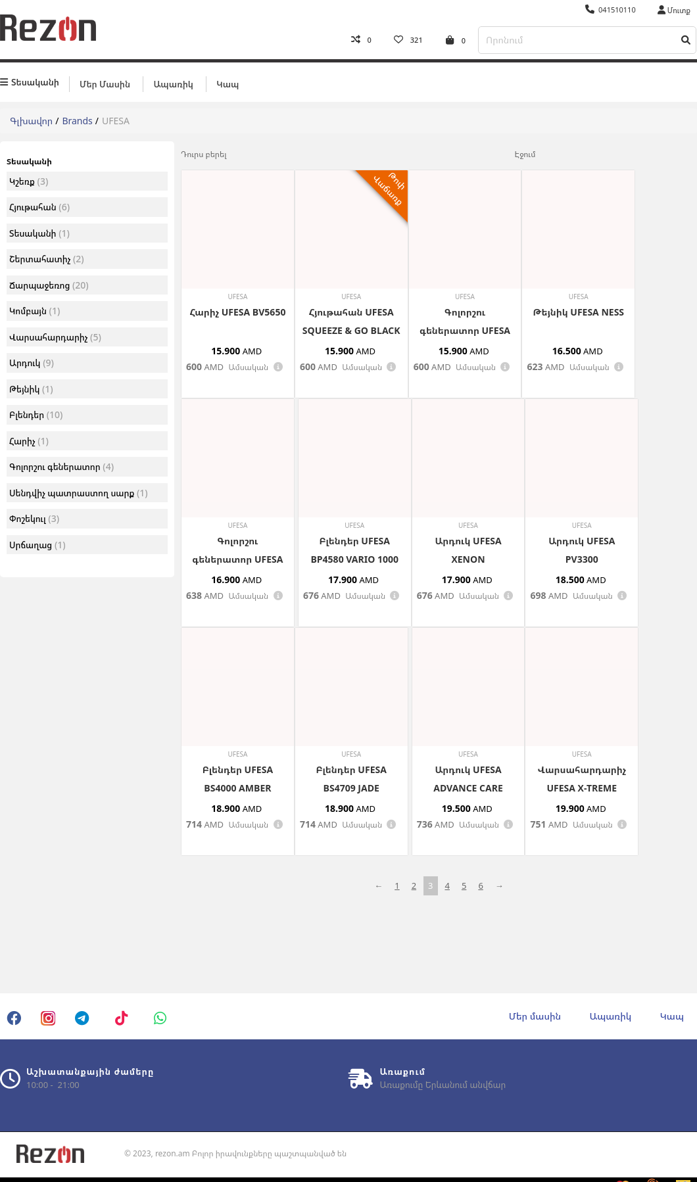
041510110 (610, 9)
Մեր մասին (105, 83)
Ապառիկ (173, 83)
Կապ (227, 83)
